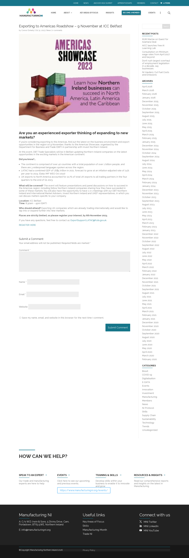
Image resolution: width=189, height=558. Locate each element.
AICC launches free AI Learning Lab (153, 46)
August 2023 (148, 204)
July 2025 (146, 119)
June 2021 (147, 300)
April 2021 (147, 307)
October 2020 (149, 330)
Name (23, 282)
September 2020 (150, 333)
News (86, 3)
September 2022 (150, 245)
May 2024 (147, 171)
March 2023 (148, 223)
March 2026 (148, 90)
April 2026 (147, 86)
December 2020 (150, 322)
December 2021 (150, 278)
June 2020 (147, 344)
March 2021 (148, 311)
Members (141, 3)
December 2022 (150, 234)
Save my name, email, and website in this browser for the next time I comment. (63, 317)
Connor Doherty (27, 30)
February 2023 (149, 226)
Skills (144, 411)
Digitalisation (148, 378)
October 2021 (149, 285)
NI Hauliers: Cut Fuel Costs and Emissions (155, 73)
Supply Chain (149, 415)
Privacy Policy (89, 550)
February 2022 (149, 271)
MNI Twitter (150, 521)
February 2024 (149, 182)
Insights (110, 13)
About (67, 13)
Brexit (145, 371)
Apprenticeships (125, 3)
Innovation (147, 389)
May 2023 (147, 215)
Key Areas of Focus (89, 13)
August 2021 (148, 293)
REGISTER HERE (27, 225)
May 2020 (147, 348)
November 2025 (150, 105)
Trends (145, 426)
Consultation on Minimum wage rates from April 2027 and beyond (156, 54)
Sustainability (149, 419)
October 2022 (149, 241)
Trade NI (87, 533)
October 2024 (149, 153)
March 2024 (148, 178)
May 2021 (147, 304)
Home (75, 3)
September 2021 (150, 289)
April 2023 (147, 219)
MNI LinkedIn (151, 526)
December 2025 (150, 101)
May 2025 (147, 127)
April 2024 (147, 175)
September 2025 (150, 112)
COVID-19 (147, 374)
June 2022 (147, 256)
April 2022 (147, 263)
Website (23, 307)
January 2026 (148, 97)
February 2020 (149, 359)
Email (22, 294)
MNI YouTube (151, 530)
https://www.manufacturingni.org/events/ (84, 490)
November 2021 (150, 282)
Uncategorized (149, 430)
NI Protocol (148, 408)
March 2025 (148, 134)
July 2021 (146, 296)
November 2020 (150, 326)
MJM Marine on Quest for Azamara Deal (155, 40)
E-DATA (146, 382)
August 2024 (148, 160)
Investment (148, 393)
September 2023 (150, 201)
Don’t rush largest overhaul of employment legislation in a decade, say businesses (156, 64)
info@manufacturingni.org (36, 529)
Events (151, 13)
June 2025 (147, 123)
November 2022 (150, 237)
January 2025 (148, 142)
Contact (154, 3)
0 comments (57, 30)
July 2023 (146, 208)
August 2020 (148, 337)
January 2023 (148, 230)
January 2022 (148, 274)
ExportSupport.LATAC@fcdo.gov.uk (88, 220)
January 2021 (148, 319)
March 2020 (148, 355)
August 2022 (148, 248)
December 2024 (150, 145)
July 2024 (147, 164)
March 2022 (148, 267)
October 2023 (149, 197)
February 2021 (149, 315)
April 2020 (147, 352)
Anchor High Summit (103, 3)
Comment (24, 250)
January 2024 (148, 186)
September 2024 (150, 156)
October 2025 (149, 108)
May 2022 (147, 260)
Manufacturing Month (95, 529)
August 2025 (148, 116)
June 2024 (147, 167)
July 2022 (146, 252)
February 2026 (149, 94)
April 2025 (147, 131)
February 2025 (149, 138)
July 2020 (147, 341)
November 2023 (150, 193)
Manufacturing (149, 397)
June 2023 (147, 212)
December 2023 (150, 190)
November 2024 (150, 149)
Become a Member (131, 13)
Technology (148, 422)
